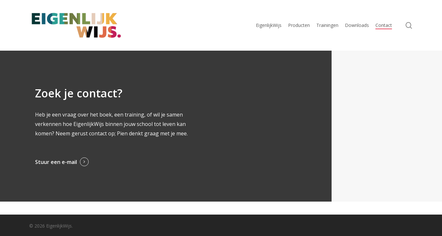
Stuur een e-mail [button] (56, 162)
